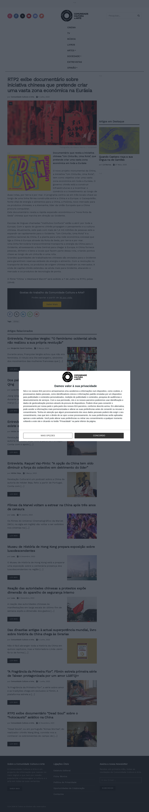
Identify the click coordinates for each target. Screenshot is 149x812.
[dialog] (74, 406)
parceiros (47, 391)
